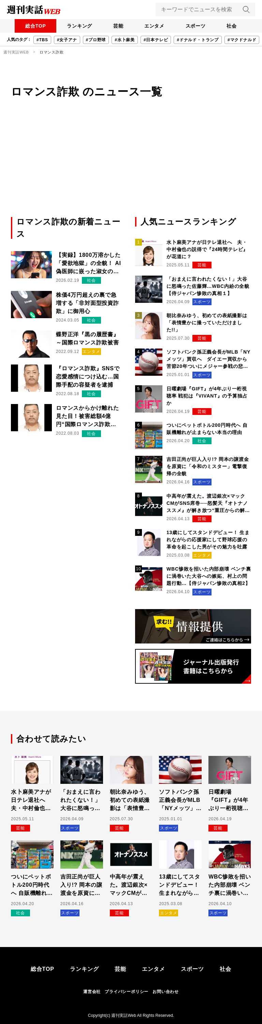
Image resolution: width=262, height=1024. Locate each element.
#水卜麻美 (125, 39)
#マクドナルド (242, 39)
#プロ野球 (96, 39)
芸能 (118, 26)
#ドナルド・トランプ (198, 39)
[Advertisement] (131, 164)
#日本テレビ (156, 39)
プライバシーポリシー (126, 991)
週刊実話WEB (16, 52)
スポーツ (197, 26)
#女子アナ (67, 39)
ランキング (78, 26)
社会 (234, 26)
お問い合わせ (165, 991)
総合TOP (33, 26)
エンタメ (155, 26)
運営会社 (92, 991)
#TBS (42, 39)
